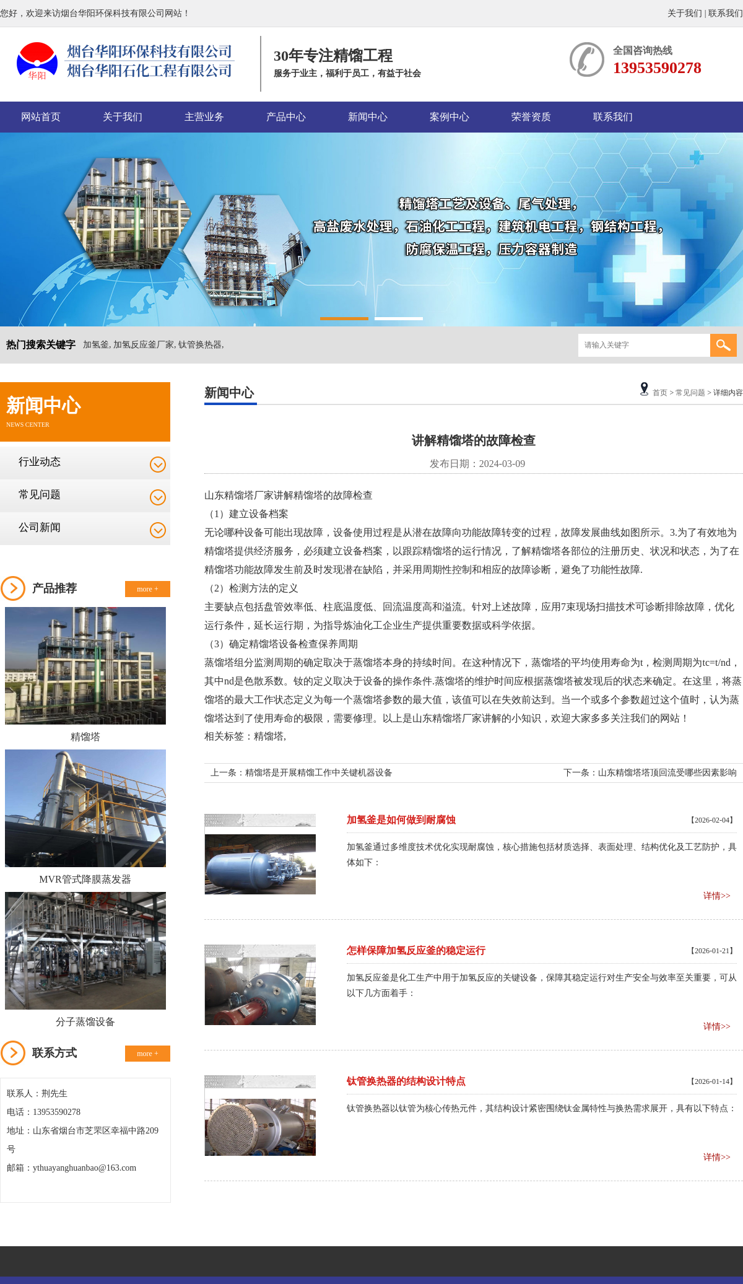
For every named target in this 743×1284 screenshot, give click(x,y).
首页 (660, 392)
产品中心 (286, 116)
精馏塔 (85, 737)
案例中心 (449, 116)
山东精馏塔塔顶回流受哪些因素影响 (667, 772)
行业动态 (40, 462)
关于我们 (684, 13)
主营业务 (204, 116)
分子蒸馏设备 (85, 1021)
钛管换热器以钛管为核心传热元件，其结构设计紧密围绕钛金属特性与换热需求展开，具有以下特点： (542, 1108)
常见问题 (40, 494)
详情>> (717, 896)
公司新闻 (40, 527)
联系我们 (725, 13)
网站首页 (41, 116)
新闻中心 (368, 116)
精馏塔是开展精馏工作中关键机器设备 (319, 772)
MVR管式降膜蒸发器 (85, 879)
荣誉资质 (531, 116)
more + (147, 589)
